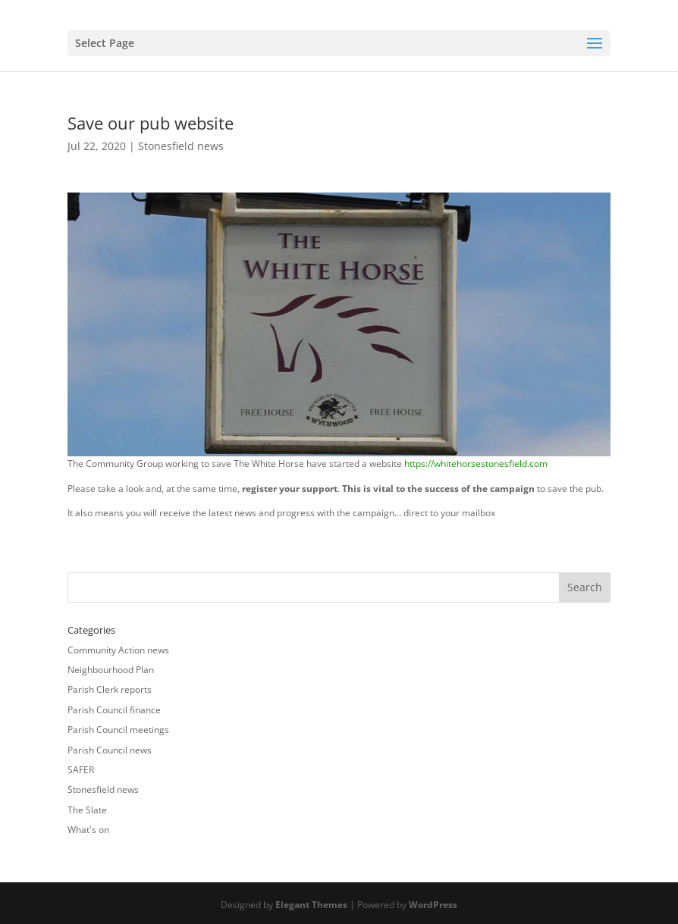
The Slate (87, 809)
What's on (88, 829)
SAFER (80, 769)
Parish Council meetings (118, 729)
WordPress (433, 904)
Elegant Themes (311, 904)
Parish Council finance (114, 709)
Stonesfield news (181, 146)
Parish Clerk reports (109, 689)
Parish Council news (109, 750)
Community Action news (118, 650)
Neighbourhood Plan (110, 669)
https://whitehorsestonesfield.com (476, 463)
